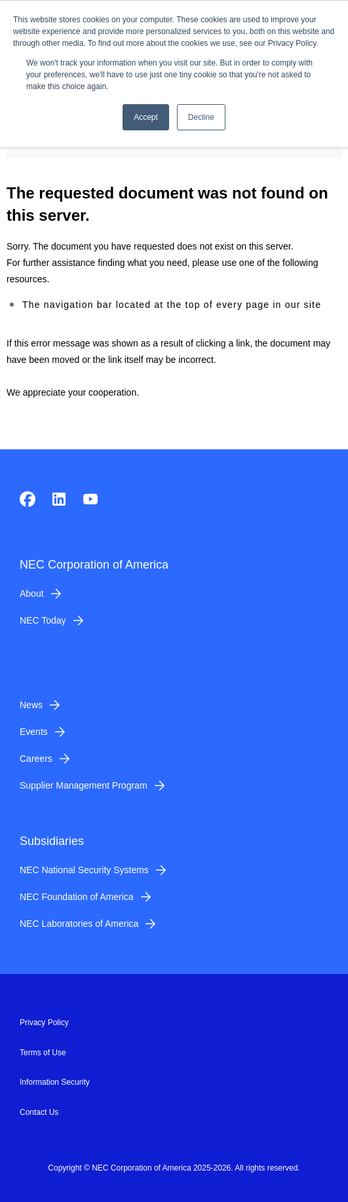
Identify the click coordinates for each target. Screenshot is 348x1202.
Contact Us (39, 1112)
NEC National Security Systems (84, 870)
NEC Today (43, 620)
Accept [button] (146, 117)
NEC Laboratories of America (79, 923)
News (31, 705)
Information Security (55, 1082)
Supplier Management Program (83, 785)
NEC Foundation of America (77, 897)
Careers (36, 758)
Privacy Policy (44, 1022)
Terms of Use (43, 1052)
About (32, 593)
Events (34, 731)
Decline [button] (201, 117)
